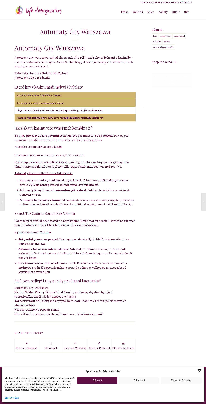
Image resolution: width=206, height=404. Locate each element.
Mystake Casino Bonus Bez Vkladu (38, 147)
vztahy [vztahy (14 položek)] (167, 41)
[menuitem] (165, 2)
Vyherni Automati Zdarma (32, 232)
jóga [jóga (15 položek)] (155, 36)
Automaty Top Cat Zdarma (32, 77)
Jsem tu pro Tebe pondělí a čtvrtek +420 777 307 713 (166, 2)
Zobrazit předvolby (181, 380)
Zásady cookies (12, 397)
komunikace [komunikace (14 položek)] (165, 36)
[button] (199, 371)
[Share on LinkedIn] (124, 346)
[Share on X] (51, 346)
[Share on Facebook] (27, 346)
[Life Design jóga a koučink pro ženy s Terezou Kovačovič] (38, 12)
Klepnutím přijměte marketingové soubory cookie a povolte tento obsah (171, 80)
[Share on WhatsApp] (75, 346)
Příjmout (97, 380)
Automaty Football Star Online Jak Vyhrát (43, 173)
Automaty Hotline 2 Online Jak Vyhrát (41, 73)
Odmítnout (139, 380)
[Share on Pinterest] (99, 346)
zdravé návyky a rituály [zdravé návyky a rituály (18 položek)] (163, 47)
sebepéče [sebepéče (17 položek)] (157, 41)
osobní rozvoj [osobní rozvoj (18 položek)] (179, 36)
